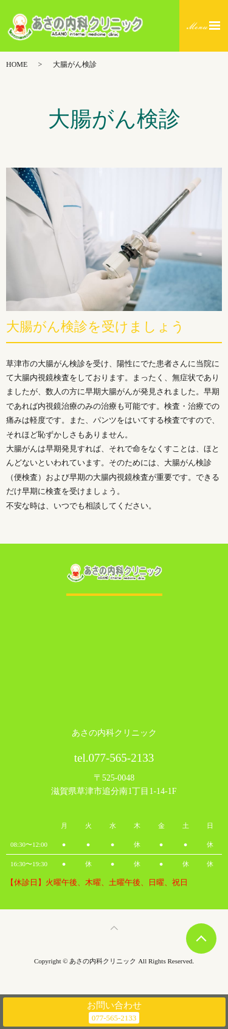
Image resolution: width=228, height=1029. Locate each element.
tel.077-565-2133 (114, 757)
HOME (16, 64)
